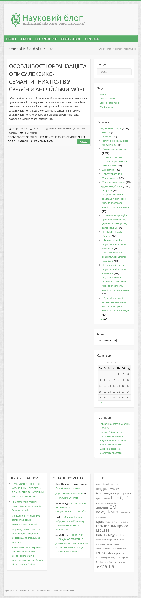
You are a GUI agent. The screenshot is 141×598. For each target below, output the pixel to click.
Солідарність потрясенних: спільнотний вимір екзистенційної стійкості (26, 519)
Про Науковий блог (46, 38)
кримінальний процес (112, 526)
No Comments (30, 133)
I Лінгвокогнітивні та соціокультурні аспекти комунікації (114, 244)
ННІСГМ (106, 132)
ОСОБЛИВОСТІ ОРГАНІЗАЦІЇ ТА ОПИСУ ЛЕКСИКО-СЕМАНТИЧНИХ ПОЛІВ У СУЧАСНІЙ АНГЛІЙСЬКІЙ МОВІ (47, 77)
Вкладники (25, 38)
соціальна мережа (119, 558)
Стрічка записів (107, 98)
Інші (101, 319)
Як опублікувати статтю (67, 488)
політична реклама (118, 548)
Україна (105, 566)
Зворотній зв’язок (70, 38)
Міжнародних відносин (113, 182)
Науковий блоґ (104, 49)
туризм (121, 562)
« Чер (100, 402)
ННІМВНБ (107, 136)
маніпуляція (101, 540)
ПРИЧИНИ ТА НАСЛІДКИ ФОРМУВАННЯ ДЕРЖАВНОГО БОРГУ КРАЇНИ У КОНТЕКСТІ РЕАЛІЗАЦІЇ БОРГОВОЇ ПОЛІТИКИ (71, 543)
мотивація (100, 544)
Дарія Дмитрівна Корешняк (69, 493)
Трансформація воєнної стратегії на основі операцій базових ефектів (26, 506)
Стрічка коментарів (109, 103)
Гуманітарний (109, 165)
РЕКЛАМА (105, 553)
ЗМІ (114, 507)
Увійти (102, 94)
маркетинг (113, 539)
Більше (83, 141)
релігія (120, 553)
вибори (107, 499)
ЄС (117, 484)
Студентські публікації (110, 186)
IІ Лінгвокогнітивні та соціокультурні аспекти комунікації (114, 256)
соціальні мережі (103, 558)
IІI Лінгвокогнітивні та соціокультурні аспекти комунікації (114, 269)
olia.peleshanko (19, 129)
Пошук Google (91, 38)
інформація (104, 493)
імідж (101, 488)
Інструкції (11, 38)
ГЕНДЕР (119, 497)
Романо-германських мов (61, 129)
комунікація (107, 512)
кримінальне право (112, 521)
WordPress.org (106, 107)
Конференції (105, 190)
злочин (102, 507)
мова (122, 540)
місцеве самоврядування (110, 532)
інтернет (113, 489)
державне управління (107, 503)
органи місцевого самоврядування (108, 546)
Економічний (108, 169)
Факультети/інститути (110, 128)
